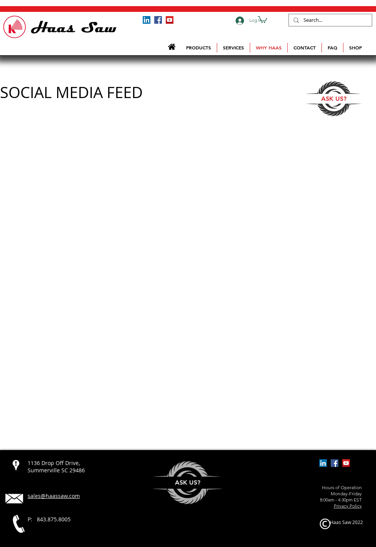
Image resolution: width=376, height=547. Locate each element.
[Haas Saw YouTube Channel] (169, 20)
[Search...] (329, 20)
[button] (262, 19)
